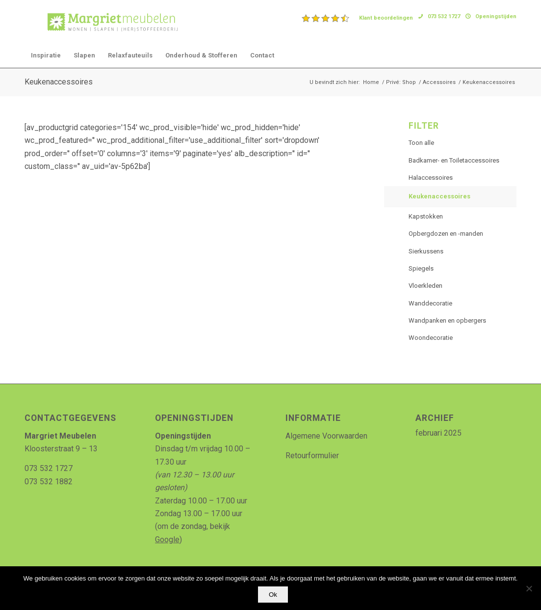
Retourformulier (312, 455)
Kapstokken (426, 216)
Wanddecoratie (430, 303)
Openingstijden (495, 16)
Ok (273, 594)
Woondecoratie (431, 337)
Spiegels (421, 268)
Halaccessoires (431, 177)
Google (167, 539)
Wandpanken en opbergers (447, 320)
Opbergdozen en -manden (446, 233)
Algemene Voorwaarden (326, 436)
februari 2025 (438, 433)
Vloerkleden (425, 285)
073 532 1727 (444, 16)
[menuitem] (357, 18)
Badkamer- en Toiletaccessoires (454, 160)
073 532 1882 (49, 481)
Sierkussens (426, 251)
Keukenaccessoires (59, 81)
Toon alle (421, 142)
